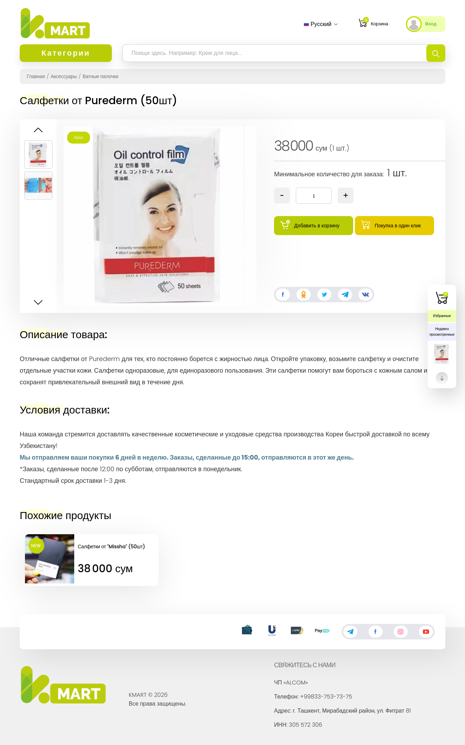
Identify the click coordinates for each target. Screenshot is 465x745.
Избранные (442, 315)
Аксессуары (64, 76)
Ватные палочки (101, 76)
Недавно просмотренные (441, 331)
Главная (36, 76)
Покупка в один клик (391, 224)
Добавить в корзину (309, 224)
